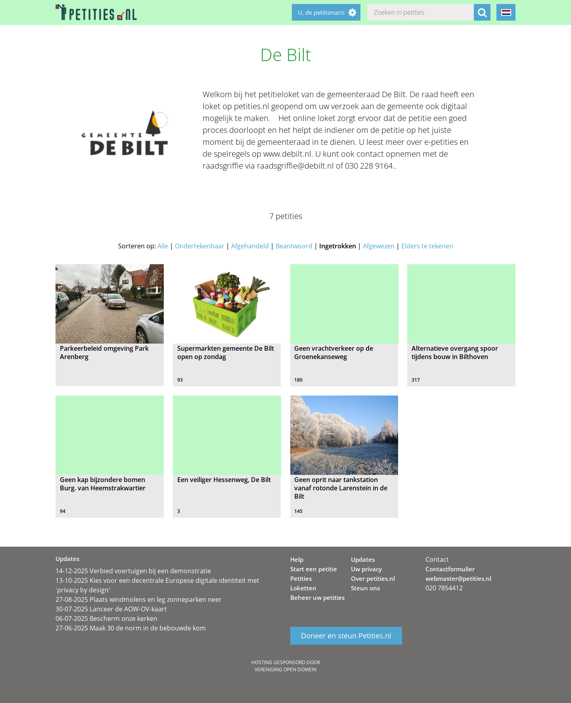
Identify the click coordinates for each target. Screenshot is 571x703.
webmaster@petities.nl (458, 578)
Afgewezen (379, 246)
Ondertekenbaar (199, 246)
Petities (301, 578)
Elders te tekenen (427, 246)
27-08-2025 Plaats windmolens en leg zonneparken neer (139, 599)
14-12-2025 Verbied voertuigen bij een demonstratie (133, 571)
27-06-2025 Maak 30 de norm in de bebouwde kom (131, 628)
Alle (162, 246)
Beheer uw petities (317, 597)
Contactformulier (450, 569)
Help (296, 559)
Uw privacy (366, 569)
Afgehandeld (250, 246)
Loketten (303, 588)
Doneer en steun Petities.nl (346, 635)
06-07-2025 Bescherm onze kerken (106, 618)
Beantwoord (294, 246)
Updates (363, 559)
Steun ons (365, 588)
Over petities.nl (373, 578)
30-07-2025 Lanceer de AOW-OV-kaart (111, 609)
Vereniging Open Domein (285, 669)
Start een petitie (313, 569)
